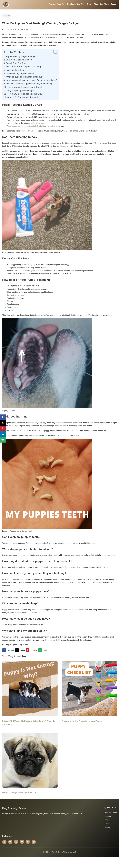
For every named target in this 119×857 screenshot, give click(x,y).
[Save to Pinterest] (32, 650)
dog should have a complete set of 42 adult (25, 126)
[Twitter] (10, 842)
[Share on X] (20, 650)
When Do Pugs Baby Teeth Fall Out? (20, 792)
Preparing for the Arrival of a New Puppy (82, 721)
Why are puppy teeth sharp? (20, 90)
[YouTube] (22, 842)
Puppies (7, 16)
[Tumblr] (28, 842)
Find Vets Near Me (56, 4)
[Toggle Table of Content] (54, 52)
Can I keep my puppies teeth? (20, 73)
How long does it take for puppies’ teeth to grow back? (31, 80)
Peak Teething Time (15, 70)
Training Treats (27, 131)
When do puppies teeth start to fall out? (24, 77)
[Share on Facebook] (8, 650)
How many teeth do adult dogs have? (25, 94)
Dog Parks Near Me (75, 4)
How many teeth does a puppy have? (24, 87)
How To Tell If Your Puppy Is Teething (23, 66)
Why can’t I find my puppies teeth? (23, 97)
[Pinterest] (34, 842)
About (107, 823)
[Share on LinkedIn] (3, 434)
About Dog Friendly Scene (105, 4)
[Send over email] (43, 650)
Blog (89, 4)
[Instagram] (16, 842)
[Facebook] (4, 842)
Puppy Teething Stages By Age (20, 56)
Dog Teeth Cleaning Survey (19, 60)
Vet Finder (108, 816)
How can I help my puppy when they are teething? (30, 83)
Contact (107, 827)
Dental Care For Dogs (16, 63)
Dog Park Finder (111, 813)
